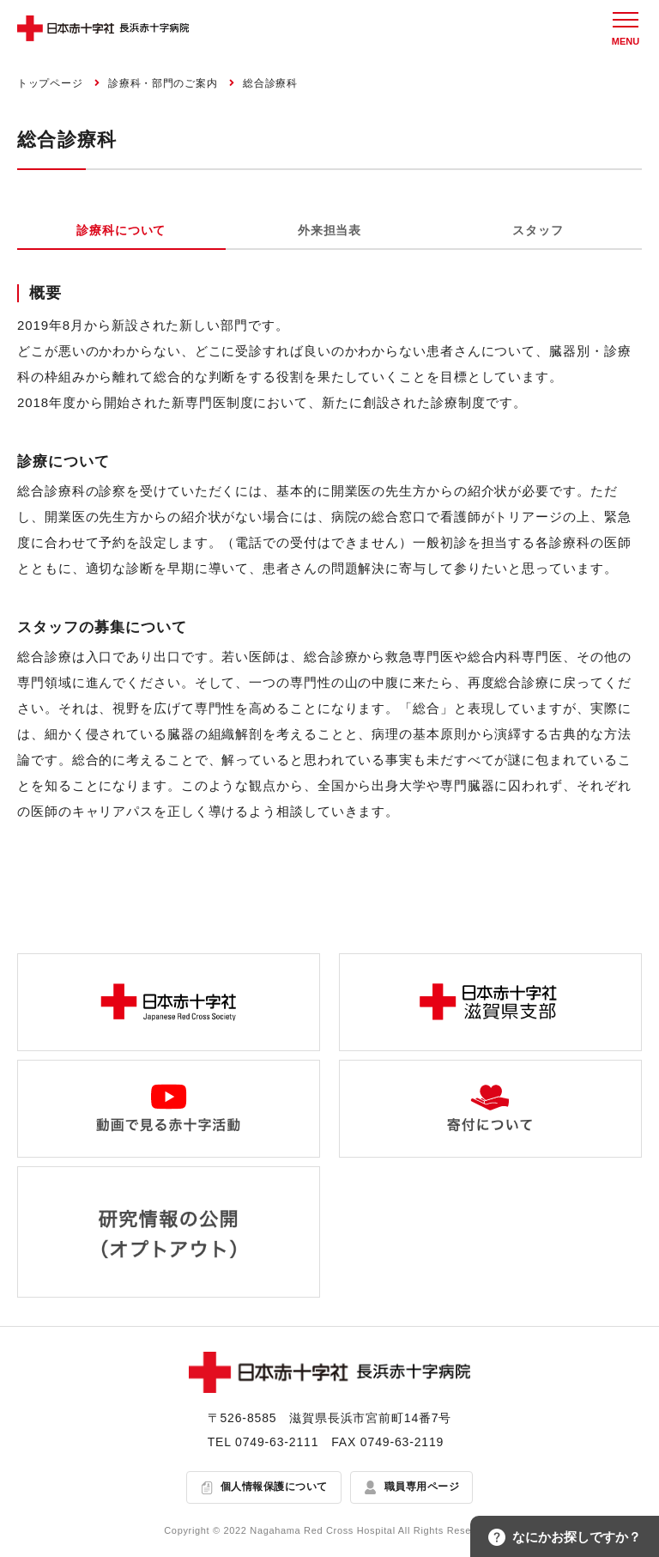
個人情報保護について (274, 1487)
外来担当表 (329, 230)
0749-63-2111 (276, 1442)
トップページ (49, 83)
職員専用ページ (421, 1487)
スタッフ (537, 230)
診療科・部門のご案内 (162, 83)
